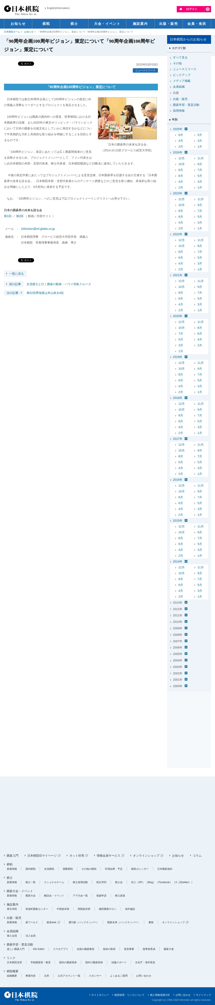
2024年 (177, 152)
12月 (181, 158)
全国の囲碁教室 (85, 949)
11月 (200, 158)
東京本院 (12, 909)
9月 (199, 164)
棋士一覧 (31, 882)
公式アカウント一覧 (69, 975)
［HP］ (140, 882)
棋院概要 (12, 971)
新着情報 (12, 868)
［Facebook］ (164, 882)
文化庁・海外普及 (145, 962)
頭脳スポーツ (119, 962)
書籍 (151, 922)
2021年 (177, 275)
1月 (199, 146)
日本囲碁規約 (164, 868)
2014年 (177, 561)
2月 (180, 146)
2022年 (177, 234)
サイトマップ (203, 995)
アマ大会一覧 (80, 895)
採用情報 (179, 110)
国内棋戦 (31, 868)
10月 (181, 164)
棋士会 (119, 882)
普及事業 (129, 949)
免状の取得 (109, 949)
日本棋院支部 (14, 962)
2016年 (177, 479)
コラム (197, 855)
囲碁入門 (12, 855)
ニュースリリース (145, 70)
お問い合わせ (143, 975)
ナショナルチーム (54, 882)
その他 (177, 63)
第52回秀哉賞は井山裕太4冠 (34, 293)
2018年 (177, 397)
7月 (199, 170)
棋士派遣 (120, 895)
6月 (180, 135)
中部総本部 (63, 909)
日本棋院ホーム (12, 31)
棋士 (10, 877)
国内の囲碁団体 (68, 962)
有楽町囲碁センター (37, 909)
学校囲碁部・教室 (41, 962)
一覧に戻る (16, 273)
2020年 (177, 316)
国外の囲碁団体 (94, 962)
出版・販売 (180, 99)
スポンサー (95, 975)
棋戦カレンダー (140, 868)
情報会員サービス (108, 855)
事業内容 (31, 975)
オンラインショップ (146, 855)
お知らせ (28, 31)
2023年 (177, 193)
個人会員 (12, 935)
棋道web (51, 922)
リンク (11, 957)
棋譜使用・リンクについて (129, 995)
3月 (199, 140)
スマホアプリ (60, 949)
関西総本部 (84, 909)
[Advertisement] (189, 719)
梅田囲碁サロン (107, 909)
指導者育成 (149, 949)
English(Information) (58, 8)
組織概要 (12, 975)
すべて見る (180, 57)
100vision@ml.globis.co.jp (38, 228)
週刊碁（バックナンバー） (84, 922)
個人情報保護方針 (160, 995)
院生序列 (101, 882)
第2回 (20, 216)
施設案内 (12, 904)
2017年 (177, 438)
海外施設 (130, 909)
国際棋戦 (68, 868)
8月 (180, 170)
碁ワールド (32, 922)
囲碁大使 (169, 949)
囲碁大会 (31, 895)
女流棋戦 (49, 868)
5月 (199, 135)
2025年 (177, 129)
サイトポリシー (100, 995)
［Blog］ (150, 882)
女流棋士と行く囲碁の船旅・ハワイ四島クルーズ (47, 284)
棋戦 (10, 864)
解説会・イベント (54, 895)
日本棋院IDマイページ (42, 855)
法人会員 (31, 935)
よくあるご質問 (119, 975)
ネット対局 (76, 855)
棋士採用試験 (80, 882)
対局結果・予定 (114, 868)
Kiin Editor (39, 949)
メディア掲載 (182, 80)
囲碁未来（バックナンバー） (123, 922)
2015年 (177, 520)
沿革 (46, 975)
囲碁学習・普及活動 (186, 104)
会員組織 (179, 86)
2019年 (177, 357)
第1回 (8, 216)
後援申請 (101, 895)
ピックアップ (182, 75)
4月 (180, 140)
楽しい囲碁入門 (15, 949)
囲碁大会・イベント (20, 891)
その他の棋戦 (88, 868)
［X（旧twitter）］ (183, 882)
